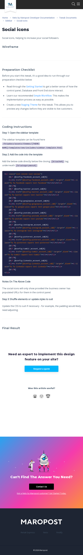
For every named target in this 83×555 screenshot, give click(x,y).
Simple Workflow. (43, 95)
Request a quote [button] (41, 368)
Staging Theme (29, 104)
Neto (45, 532)
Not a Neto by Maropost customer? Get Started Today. (41, 493)
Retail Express (28, 532)
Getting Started (34, 86)
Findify (59, 532)
